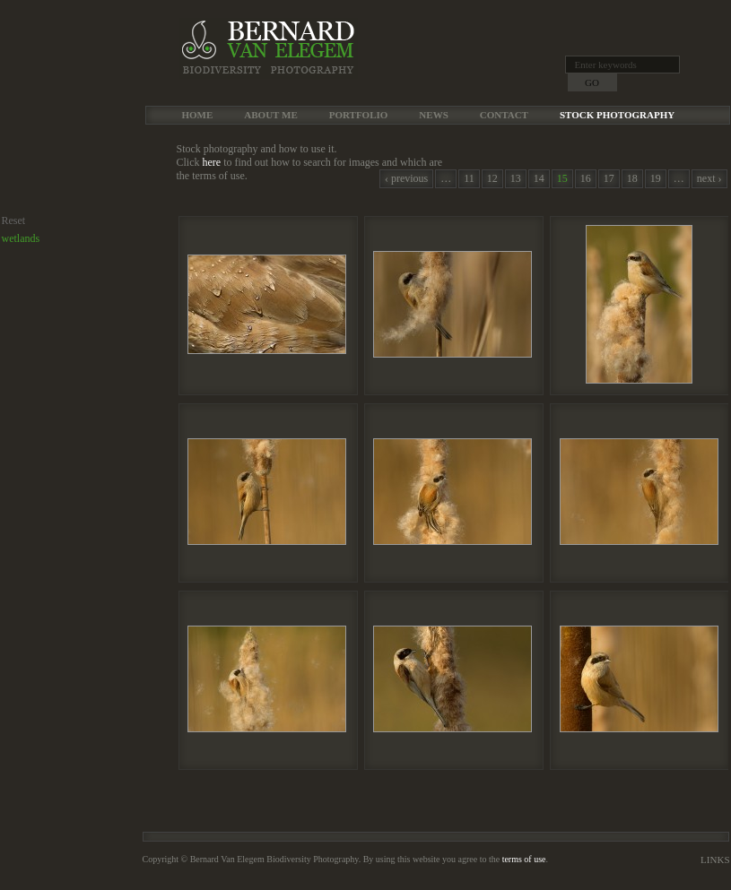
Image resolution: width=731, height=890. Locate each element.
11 (469, 178)
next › (709, 178)
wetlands (21, 238)
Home (197, 114)
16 (585, 178)
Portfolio (358, 114)
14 (539, 178)
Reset (14, 220)
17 (609, 178)
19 (655, 178)
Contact (504, 114)
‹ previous (406, 178)
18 (632, 178)
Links (715, 859)
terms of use (524, 859)
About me (270, 114)
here (212, 162)
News (433, 114)
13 (515, 178)
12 (492, 178)
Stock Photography (617, 114)
